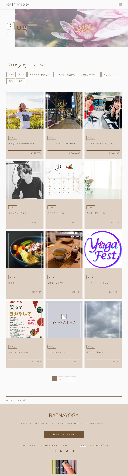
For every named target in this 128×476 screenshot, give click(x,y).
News (21, 74)
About (33, 445)
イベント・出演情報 (66, 74)
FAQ (74, 445)
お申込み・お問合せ (99, 445)
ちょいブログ (110, 74)
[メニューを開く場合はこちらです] (120, 4)
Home (23, 445)
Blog (11, 74)
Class (65, 445)
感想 (11, 81)
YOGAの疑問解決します (40, 74)
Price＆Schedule (49, 445)
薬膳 (20, 81)
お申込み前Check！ (89, 74)
